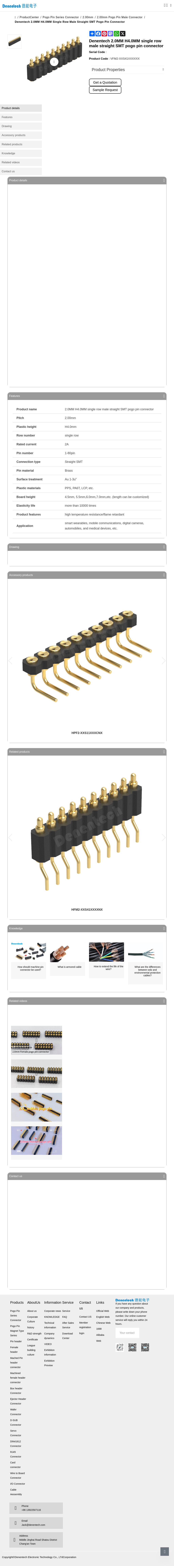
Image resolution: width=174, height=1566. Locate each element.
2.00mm (88, 17)
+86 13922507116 (31, 1510)
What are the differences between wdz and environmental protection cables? (148, 971)
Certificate (32, 1339)
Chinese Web (103, 1323)
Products (17, 1302)
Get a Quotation (105, 82)
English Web (103, 1317)
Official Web (102, 1311)
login (81, 1333)
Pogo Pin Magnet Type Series (17, 1331)
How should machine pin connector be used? (31, 968)
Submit (144, 1332)
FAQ (64, 1317)
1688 (99, 1328)
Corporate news (52, 1311)
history (30, 1327)
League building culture (31, 1350)
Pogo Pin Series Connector (61, 17)
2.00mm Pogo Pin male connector (120, 17)
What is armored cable (69, 967)
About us (32, 1311)
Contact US (85, 1316)
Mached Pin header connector (16, 1363)
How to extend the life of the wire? (108, 968)
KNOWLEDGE (52, 1317)
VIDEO (48, 1344)
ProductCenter (29, 17)
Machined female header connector (17, 1378)
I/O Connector (17, 1483)
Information (52, 1302)
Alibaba (100, 1335)
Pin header (16, 1341)
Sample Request (105, 90)
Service (68, 1302)
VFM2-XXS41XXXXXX (125, 58)
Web (98, 1341)
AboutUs (33, 1302)
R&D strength (34, 1333)
